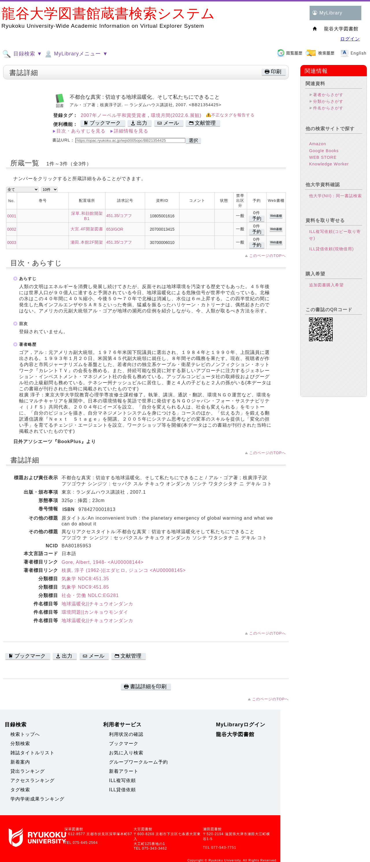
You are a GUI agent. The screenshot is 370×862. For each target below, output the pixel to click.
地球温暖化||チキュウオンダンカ (97, 603)
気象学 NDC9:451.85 (85, 587)
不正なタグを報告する (233, 115)
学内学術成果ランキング (37, 798)
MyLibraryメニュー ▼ (76, 54)
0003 (11, 242)
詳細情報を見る (131, 130)
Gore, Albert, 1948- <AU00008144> (103, 562)
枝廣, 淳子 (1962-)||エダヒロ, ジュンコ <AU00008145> (124, 570)
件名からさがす (328, 108)
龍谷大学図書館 (235, 734)
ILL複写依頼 (122, 780)
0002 (11, 229)
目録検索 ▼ (22, 54)
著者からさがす (328, 94)
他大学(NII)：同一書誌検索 (335, 195)
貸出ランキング (27, 771)
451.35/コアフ (119, 215)
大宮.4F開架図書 (87, 229)
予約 (256, 218)
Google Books (323, 150)
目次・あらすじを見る (81, 130)
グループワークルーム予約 (138, 762)
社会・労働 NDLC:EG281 (90, 595)
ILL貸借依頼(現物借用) (331, 249)
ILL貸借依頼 (122, 789)
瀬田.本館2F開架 (87, 242)
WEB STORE (322, 157)
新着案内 (20, 762)
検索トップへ (25, 734)
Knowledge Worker (329, 164)
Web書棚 (276, 215)
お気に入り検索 (126, 752)
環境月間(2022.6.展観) (176, 115)
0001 (11, 216)
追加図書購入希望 (326, 285)
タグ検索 (20, 789)
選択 (193, 140)
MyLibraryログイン (240, 724)
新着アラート (123, 771)
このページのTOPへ (267, 255)
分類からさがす (328, 101)
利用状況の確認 (126, 734)
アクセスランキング (32, 780)
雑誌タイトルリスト (32, 752)
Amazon (317, 143)
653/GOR (114, 229)
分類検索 (20, 743)
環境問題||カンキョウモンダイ (95, 612)
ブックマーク (123, 743)
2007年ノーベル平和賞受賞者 (114, 115)
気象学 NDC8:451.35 (85, 578)
